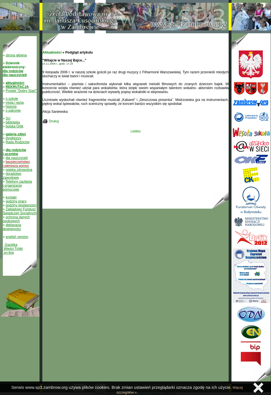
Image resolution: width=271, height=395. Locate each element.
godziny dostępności (21, 205)
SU (8, 118)
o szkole (12, 99)
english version (17, 237)
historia (11, 107)
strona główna (16, 55)
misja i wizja (15, 103)
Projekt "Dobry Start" (21, 91)
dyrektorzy (13, 138)
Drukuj (54, 121)
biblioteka (13, 122)
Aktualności (52, 52)
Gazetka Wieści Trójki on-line (13, 249)
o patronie (13, 110)
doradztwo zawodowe (12, 176)
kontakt (11, 197)
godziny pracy (16, 201)
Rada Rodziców (17, 142)
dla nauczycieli (17, 158)
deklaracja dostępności (12, 227)
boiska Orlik (14, 126)
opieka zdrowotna (19, 170)
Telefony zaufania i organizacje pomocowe (17, 185)
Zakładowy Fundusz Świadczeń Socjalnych (19, 211)
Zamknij (258, 387)
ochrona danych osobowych (16, 219)
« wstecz (135, 130)
